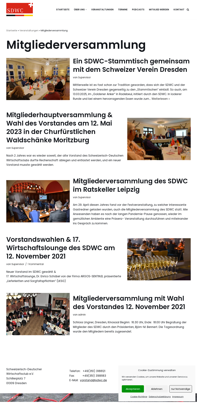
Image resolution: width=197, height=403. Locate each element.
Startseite (62, 9)
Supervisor (84, 77)
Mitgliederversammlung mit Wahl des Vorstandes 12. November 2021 (129, 303)
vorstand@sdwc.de (93, 381)
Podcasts (138, 9)
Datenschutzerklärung (160, 396)
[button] (86, 9)
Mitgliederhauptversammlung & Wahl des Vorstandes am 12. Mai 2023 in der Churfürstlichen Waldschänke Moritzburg (59, 128)
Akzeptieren (133, 389)
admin (82, 315)
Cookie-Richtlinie (138, 396)
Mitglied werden (159, 9)
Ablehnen (156, 389)
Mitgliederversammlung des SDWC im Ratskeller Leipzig (130, 185)
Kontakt (179, 9)
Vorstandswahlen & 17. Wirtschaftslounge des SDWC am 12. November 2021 (60, 249)
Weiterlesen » (163, 99)
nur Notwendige (180, 389)
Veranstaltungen (102, 9)
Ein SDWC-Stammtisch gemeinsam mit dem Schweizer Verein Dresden (131, 65)
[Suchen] (188, 9)
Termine (122, 9)
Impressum (178, 396)
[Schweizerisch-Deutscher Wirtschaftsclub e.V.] (19, 9)
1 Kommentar (36, 265)
